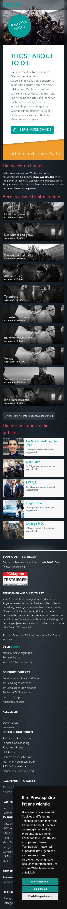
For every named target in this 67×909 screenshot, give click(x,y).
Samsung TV (10, 852)
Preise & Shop (11, 697)
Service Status (11, 657)
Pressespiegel (11, 882)
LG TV (6, 856)
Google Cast (10, 847)
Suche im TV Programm (17, 692)
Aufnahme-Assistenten (17, 738)
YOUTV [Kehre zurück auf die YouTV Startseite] (12, 5)
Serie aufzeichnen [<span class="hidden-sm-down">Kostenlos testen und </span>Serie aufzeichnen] (35, 129)
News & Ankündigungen (17, 653)
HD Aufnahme (11, 752)
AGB (5, 718)
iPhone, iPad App (13, 787)
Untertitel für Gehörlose (18, 757)
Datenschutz (10, 722)
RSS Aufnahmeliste (14, 766)
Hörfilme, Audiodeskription (19, 762)
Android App (10, 792)
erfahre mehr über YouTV (36, 153)
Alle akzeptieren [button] (40, 881)
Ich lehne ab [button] (40, 888)
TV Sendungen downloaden (19, 688)
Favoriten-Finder (13, 747)
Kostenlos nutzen (13, 702)
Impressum (9, 727)
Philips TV (8, 861)
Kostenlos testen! (19, 25)
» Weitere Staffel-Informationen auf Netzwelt (29, 415)
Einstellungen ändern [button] (40, 896)
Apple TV (8, 833)
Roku (6, 838)
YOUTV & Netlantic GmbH (19, 662)
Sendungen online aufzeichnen (21, 678)
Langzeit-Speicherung (16, 743)
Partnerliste (10, 808)
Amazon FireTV (12, 823)
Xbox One (9, 842)
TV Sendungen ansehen (17, 683)
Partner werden (12, 813)
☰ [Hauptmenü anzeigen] (62, 5)
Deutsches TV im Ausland (18, 771)
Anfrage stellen (12, 903)
